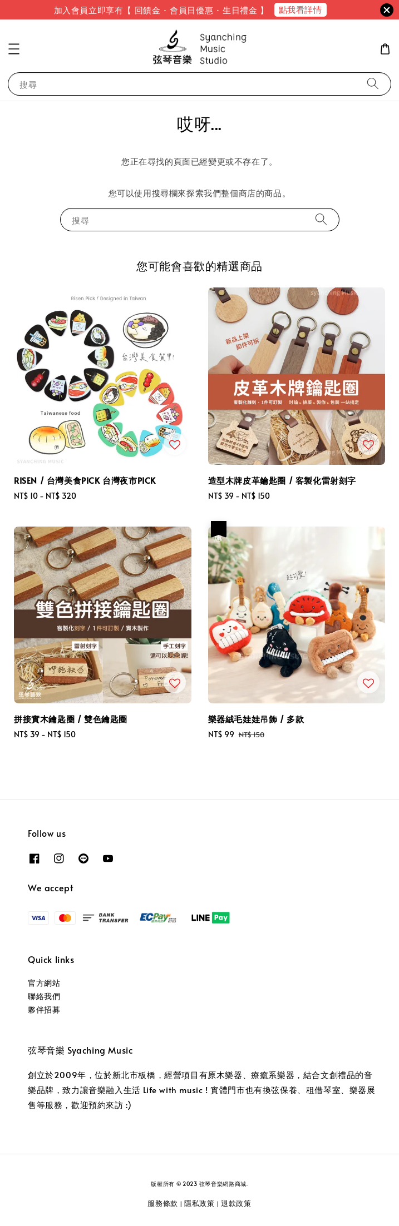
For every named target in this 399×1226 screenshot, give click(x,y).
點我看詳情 (300, 9)
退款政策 (236, 1203)
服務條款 (162, 1203)
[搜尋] (373, 84)
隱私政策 (199, 1203)
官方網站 (44, 982)
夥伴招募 (44, 1009)
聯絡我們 (44, 996)
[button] (14, 49)
